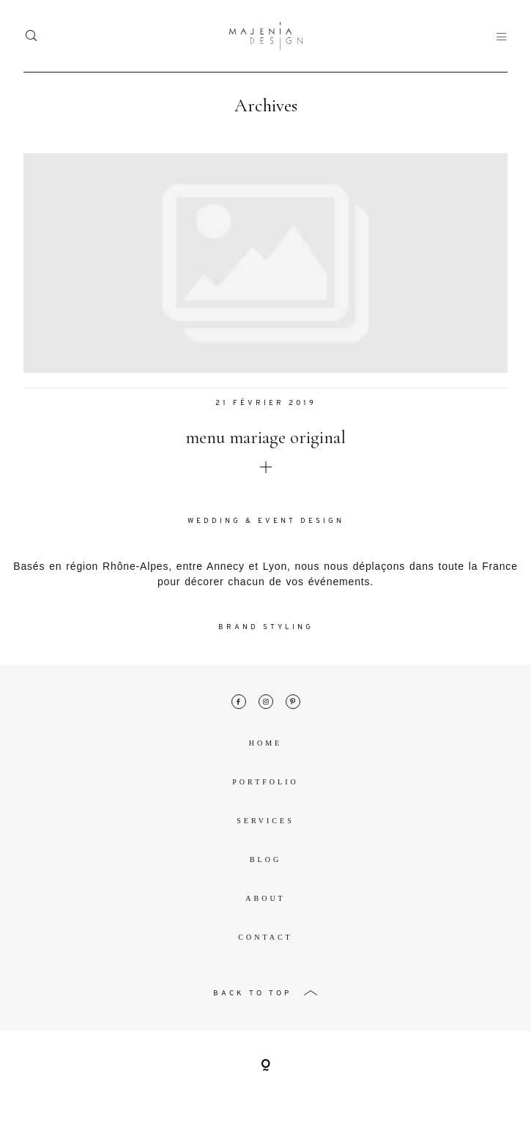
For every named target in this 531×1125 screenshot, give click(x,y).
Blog (265, 859)
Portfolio (265, 782)
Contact (265, 937)
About (265, 898)
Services (265, 821)
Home (265, 743)
